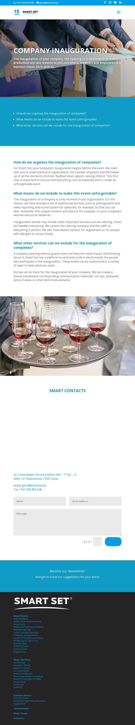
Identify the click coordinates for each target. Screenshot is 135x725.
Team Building (21, 618)
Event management (23, 673)
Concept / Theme (22, 665)
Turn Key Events (21, 698)
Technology (19, 662)
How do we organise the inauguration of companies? (51, 113)
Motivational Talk (22, 629)
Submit (113, 541)
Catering (18, 687)
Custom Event (20, 648)
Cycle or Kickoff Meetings (26, 632)
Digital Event (20, 651)
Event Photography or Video (27, 679)
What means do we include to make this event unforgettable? (56, 119)
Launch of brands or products (28, 638)
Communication (21, 670)
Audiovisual (19, 681)
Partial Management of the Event (30, 700)
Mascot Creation (22, 668)
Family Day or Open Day (26, 640)
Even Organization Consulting (28, 676)
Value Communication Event (27, 621)
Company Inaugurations (25, 635)
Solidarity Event (21, 646)
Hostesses (19, 684)
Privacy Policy (67, 581)
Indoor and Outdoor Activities (28, 626)
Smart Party (19, 624)
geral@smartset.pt (33, 485)
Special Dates (20, 643)
